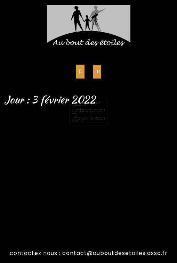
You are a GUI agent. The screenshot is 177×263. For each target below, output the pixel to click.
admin (86, 108)
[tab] (80, 72)
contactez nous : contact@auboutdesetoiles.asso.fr (89, 253)
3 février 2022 (79, 108)
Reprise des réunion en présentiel (86, 106)
